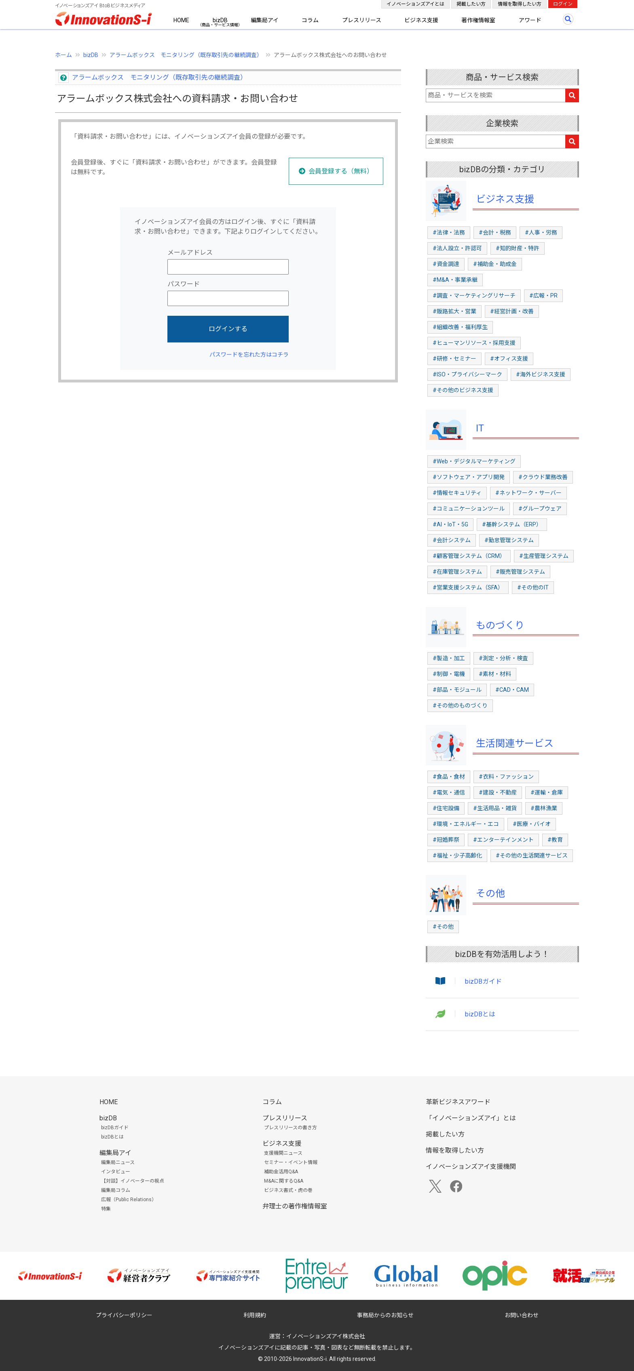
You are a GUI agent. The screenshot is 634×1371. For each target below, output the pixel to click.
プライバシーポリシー (124, 1315)
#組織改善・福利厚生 (460, 327)
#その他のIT (533, 587)
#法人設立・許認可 (457, 248)
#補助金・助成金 (495, 264)
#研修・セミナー (454, 358)
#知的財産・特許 (517, 248)
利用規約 (254, 1315)
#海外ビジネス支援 (540, 374)
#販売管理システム (520, 571)
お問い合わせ (522, 1315)
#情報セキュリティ (457, 493)
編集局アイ (265, 20)
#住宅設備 (446, 808)
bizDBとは (480, 1014)
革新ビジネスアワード (458, 1102)
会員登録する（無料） (341, 171)
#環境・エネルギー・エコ (466, 824)
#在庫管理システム (457, 571)
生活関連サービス (515, 743)
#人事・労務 (541, 232)
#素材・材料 (495, 674)
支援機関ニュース (283, 1153)
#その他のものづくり (460, 705)
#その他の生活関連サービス (532, 855)
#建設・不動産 (498, 792)
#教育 (555, 840)
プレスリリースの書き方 (290, 1127)
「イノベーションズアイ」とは (471, 1118)
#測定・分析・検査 (503, 658)
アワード (530, 20)
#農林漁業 (543, 808)
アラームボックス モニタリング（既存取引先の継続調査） (186, 55)
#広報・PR (543, 295)
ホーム (63, 55)
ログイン (563, 4)
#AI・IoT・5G (450, 524)
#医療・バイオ (532, 824)
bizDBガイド (483, 981)
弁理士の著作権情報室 (294, 1206)
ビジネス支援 (421, 20)
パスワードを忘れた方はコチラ (249, 354)
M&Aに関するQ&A (283, 1181)
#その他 (443, 926)
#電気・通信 (449, 792)
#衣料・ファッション (506, 776)
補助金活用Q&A (281, 1172)
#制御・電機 (449, 674)
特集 (106, 1209)
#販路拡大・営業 (454, 311)
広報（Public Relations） (128, 1199)
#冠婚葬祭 (446, 840)
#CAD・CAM (512, 690)
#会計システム (452, 540)
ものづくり (500, 625)
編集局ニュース (118, 1162)
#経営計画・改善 (512, 311)
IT (480, 428)
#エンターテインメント (503, 840)
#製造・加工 (449, 658)
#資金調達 (446, 264)
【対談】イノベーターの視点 (132, 1181)
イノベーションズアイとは (415, 4)
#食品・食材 (449, 776)
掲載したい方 (471, 4)
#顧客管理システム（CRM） (469, 556)
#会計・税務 (495, 232)
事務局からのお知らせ (385, 1315)
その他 (490, 893)
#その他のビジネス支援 (463, 390)
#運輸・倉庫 (546, 792)
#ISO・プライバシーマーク (467, 374)
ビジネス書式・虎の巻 (288, 1190)
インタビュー (115, 1172)
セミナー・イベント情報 (290, 1162)
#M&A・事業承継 (455, 280)
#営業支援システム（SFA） (468, 587)
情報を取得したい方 (519, 4)
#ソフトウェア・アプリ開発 (469, 477)
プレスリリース (361, 20)
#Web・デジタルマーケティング (474, 461)
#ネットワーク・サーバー (528, 493)
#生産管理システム (543, 556)
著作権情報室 (478, 20)
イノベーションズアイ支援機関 (471, 1166)
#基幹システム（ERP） (512, 524)
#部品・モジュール (457, 690)
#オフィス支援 (509, 358)
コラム (310, 20)
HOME (181, 20)
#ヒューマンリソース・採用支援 (474, 343)
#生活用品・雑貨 (495, 808)
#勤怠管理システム (509, 540)
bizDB (220, 20)
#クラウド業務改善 (543, 477)
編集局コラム (115, 1190)
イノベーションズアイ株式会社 (325, 1336)
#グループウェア (540, 508)
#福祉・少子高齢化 (457, 855)
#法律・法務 (449, 232)
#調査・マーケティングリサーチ (474, 295)
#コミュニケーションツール (469, 508)
